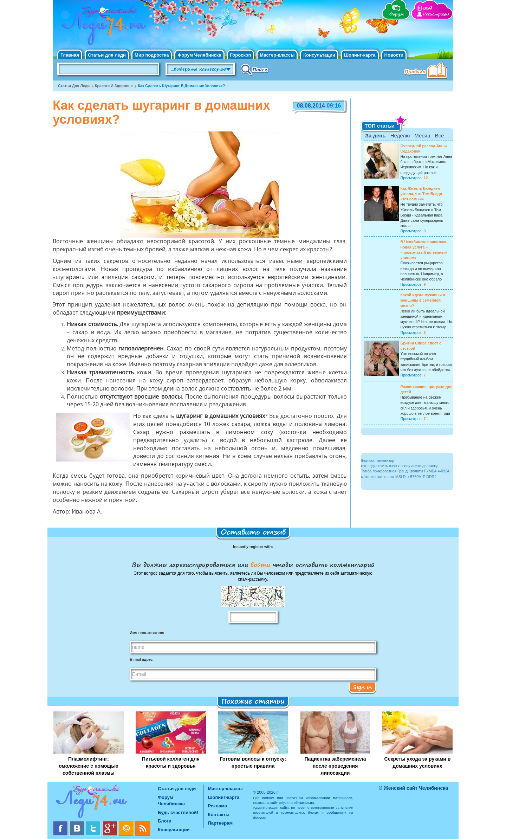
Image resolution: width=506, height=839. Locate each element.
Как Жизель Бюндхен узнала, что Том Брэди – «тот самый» (423, 193)
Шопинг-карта (360, 55)
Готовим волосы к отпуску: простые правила (253, 762)
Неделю (400, 135)
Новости (394, 55)
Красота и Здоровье (114, 86)
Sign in (362, 686)
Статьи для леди (107, 55)
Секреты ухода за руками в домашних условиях (417, 762)
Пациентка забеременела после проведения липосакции (335, 766)
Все (439, 135)
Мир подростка (152, 55)
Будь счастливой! (178, 812)
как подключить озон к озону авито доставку (399, 466)
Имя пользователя (147, 633)
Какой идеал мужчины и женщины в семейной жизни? (423, 300)
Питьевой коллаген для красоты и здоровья (171, 762)
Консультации (319, 55)
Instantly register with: (253, 546)
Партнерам (220, 823)
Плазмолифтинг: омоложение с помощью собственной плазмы (88, 766)
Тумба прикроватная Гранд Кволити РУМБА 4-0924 (405, 471)
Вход (427, 8)
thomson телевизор (377, 460)
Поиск (254, 69)
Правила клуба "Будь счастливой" (427, 71)
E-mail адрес (141, 659)
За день (375, 135)
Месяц (422, 135)
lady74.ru (285, 803)
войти (260, 564)
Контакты (218, 814)
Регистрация (436, 14)
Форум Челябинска (199, 55)
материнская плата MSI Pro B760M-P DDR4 (399, 477)
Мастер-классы (277, 55)
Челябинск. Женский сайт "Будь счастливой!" (102, 27)
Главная (69, 55)
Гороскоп (240, 55)
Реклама (217, 805)
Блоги (164, 821)
